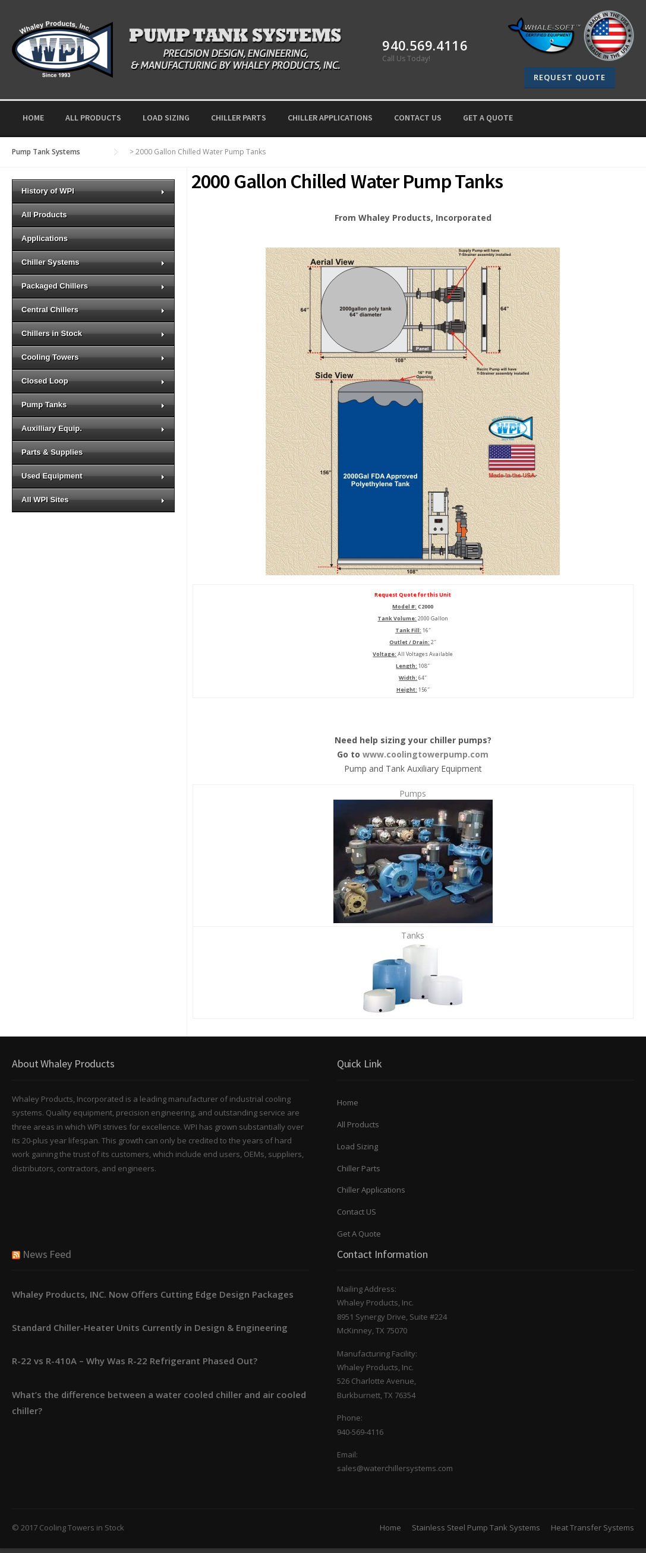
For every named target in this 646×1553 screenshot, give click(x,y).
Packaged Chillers (93, 285)
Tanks (412, 935)
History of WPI (93, 190)
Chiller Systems (93, 262)
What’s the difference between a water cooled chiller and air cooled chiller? (159, 1402)
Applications (44, 238)
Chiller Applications (330, 117)
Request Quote (570, 77)
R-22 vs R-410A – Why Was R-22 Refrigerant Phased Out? (134, 1361)
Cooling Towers (93, 357)
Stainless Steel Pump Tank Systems (476, 1527)
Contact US (418, 117)
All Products (93, 117)
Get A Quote (488, 117)
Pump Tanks (93, 404)
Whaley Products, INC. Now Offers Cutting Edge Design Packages (153, 1294)
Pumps (412, 793)
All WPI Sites (93, 499)
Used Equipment (93, 475)
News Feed (47, 1254)
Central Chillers (93, 309)
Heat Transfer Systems (592, 1527)
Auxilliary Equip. (93, 428)
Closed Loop (93, 380)
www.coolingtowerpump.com (426, 754)
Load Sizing (166, 117)
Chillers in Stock (93, 333)
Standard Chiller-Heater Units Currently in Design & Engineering (150, 1327)
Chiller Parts (238, 117)
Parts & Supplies (52, 452)
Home (33, 117)
